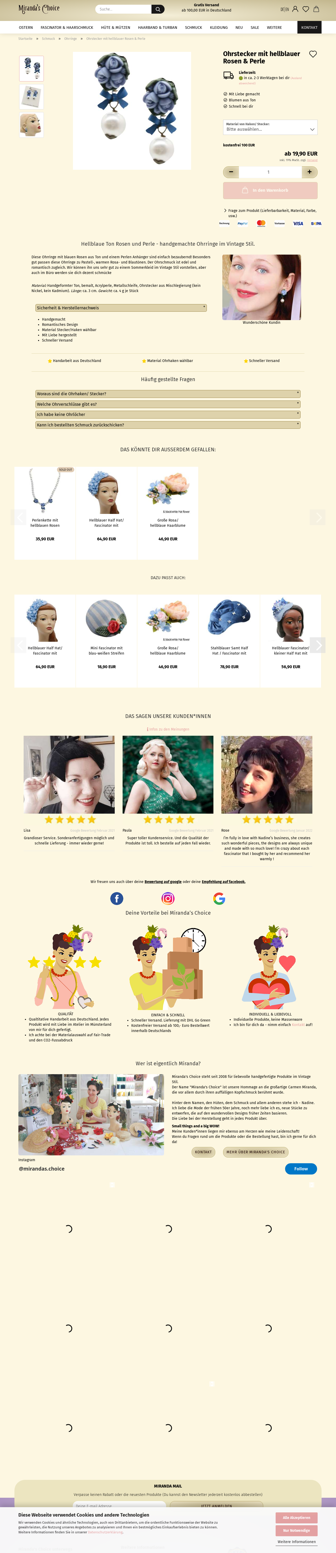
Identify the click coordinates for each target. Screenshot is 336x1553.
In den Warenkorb (264, 190)
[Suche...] (158, 9)
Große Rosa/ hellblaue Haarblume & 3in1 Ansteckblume (168, 522)
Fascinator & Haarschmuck (67, 27)
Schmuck (193, 27)
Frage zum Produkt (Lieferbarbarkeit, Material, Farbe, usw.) (272, 213)
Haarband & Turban (157, 27)
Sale (255, 27)
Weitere (274, 27)
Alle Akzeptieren (296, 1518)
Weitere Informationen (297, 1542)
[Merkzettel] (306, 9)
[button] (285, 9)
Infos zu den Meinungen (168, 729)
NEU (239, 27)
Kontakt (309, 27)
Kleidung (219, 27)
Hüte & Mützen (115, 27)
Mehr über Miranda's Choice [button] (256, 1152)
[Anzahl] (270, 172)
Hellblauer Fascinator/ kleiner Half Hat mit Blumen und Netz (290, 650)
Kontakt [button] (203, 1152)
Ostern (26, 27)
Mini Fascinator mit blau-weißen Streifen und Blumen (106, 650)
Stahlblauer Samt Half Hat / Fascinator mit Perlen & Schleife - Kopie (229, 650)
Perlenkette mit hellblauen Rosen (45, 522)
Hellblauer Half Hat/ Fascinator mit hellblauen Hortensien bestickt (106, 522)
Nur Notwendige (296, 1530)
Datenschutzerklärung (105, 1532)
